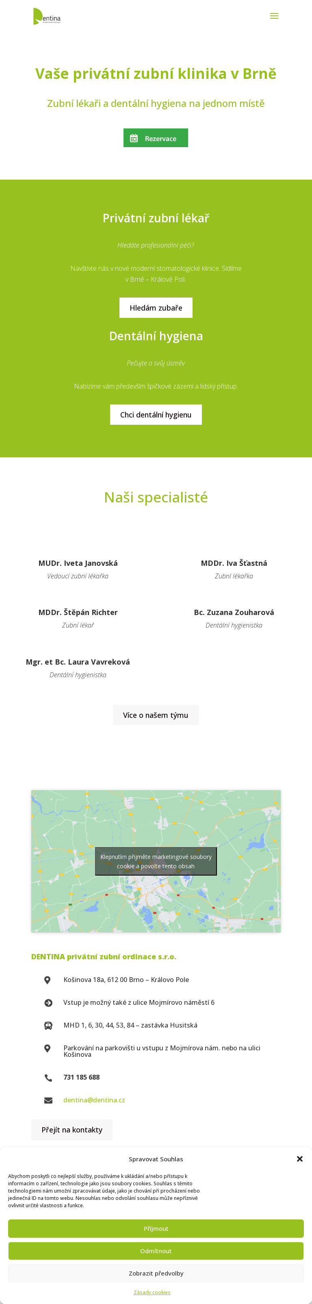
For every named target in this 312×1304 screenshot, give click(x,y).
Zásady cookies (152, 1292)
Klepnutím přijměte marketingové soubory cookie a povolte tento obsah (156, 861)
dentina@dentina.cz (94, 1099)
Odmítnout (156, 1251)
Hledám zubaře (156, 308)
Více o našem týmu (155, 715)
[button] (300, 1159)
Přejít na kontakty (71, 1129)
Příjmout (156, 1228)
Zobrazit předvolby (156, 1273)
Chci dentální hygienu (156, 414)
